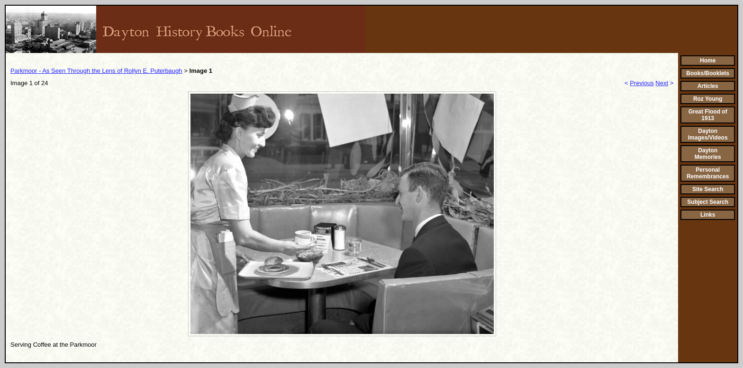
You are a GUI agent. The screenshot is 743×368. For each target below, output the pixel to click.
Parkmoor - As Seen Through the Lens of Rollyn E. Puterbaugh (96, 70)
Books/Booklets (707, 73)
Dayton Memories (708, 153)
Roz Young (708, 99)
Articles (708, 86)
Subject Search (707, 202)
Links (707, 214)
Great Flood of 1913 (708, 115)
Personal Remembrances (708, 173)
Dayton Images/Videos (708, 134)
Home (708, 60)
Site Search (707, 189)
